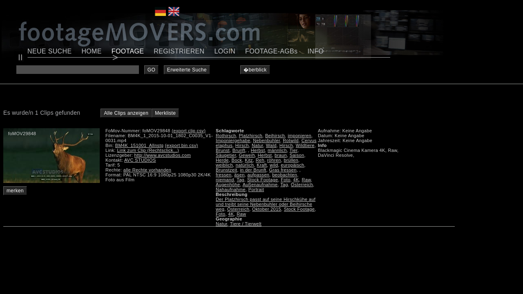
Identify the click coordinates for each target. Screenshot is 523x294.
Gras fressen (283, 169)
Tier (293, 150)
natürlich (245, 165)
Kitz (249, 160)
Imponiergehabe (233, 140)
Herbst (258, 150)
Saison (297, 155)
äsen (239, 174)
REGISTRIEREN (179, 51)
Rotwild (291, 140)
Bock (237, 160)
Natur (257, 145)
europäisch (292, 165)
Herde (222, 160)
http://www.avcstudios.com (162, 155)
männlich (277, 150)
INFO (315, 51)
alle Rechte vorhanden (147, 169)
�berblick (255, 70)
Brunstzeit (226, 169)
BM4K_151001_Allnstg (139, 145)
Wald (271, 145)
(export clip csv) (189, 130)
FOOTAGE (128, 51)
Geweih (247, 155)
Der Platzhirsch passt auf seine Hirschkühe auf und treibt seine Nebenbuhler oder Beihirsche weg (265, 204)
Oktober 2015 (266, 209)
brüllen (291, 160)
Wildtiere (305, 145)
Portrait (256, 189)
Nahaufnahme (231, 189)
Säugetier (226, 155)
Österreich (302, 184)
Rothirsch (226, 135)
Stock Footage (262, 179)
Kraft (262, 165)
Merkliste (165, 113)
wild (274, 165)
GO (151, 70)
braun (281, 155)
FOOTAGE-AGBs (271, 51)
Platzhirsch (250, 135)
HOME (91, 51)
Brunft (238, 150)
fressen (224, 174)
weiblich (224, 165)
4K (296, 179)
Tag (240, 179)
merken (15, 191)
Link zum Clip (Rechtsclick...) (148, 150)
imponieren (299, 135)
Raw (306, 179)
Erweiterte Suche (187, 70)
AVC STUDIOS (140, 160)
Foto (285, 179)
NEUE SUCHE (49, 51)
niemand (225, 179)
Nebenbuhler (266, 140)
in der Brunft (253, 169)
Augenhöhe (228, 184)
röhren (274, 160)
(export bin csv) (181, 145)
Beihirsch (275, 135)
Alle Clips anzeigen (126, 113)
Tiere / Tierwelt (246, 223)
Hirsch (242, 145)
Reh (260, 160)
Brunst (223, 150)
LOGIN (225, 51)
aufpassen (258, 174)
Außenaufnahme (260, 184)
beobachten (284, 174)
